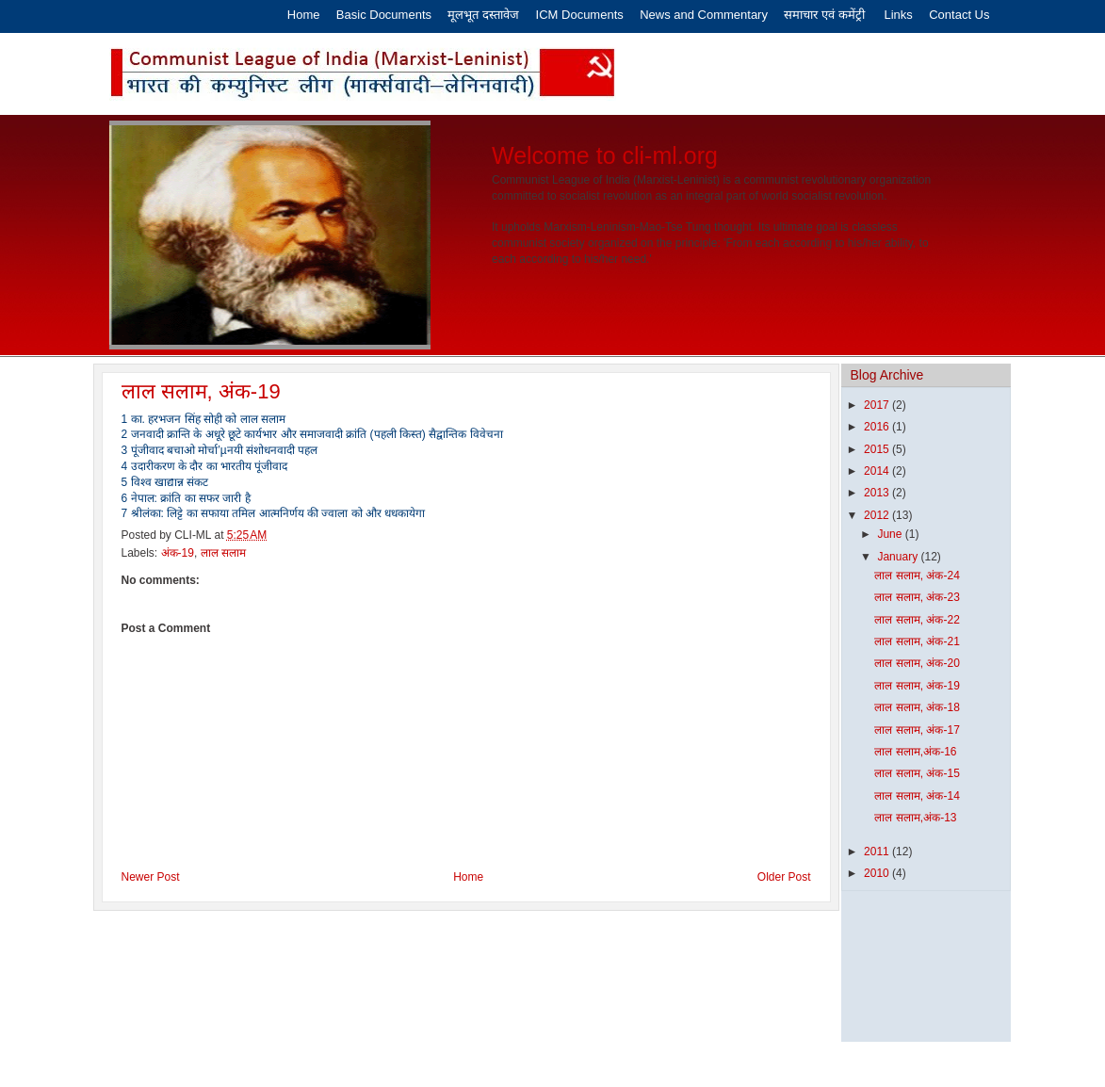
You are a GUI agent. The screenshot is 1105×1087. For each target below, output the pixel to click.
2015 (878, 449)
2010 (878, 873)
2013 (878, 492)
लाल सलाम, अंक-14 (916, 796)
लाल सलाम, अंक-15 (916, 773)
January (898, 556)
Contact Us (959, 15)
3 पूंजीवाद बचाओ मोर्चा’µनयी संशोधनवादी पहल (220, 450)
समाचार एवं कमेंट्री (826, 15)
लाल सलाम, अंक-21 (916, 641)
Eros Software (506, 1064)
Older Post (784, 877)
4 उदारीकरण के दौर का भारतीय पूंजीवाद (205, 466)
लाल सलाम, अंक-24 (916, 575)
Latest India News (655, 1064)
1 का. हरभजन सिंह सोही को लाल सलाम (203, 419)
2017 (878, 405)
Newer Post (151, 877)
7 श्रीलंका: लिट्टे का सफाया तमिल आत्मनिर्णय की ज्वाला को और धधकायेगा (274, 513)
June (890, 534)
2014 (878, 471)
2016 (878, 426)
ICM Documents (580, 15)
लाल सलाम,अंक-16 (915, 751)
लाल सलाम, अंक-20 (916, 663)
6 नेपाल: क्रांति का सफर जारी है (186, 498)
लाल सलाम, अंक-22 (916, 619)
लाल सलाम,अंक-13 (915, 817)
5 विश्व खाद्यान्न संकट (165, 482)
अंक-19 (177, 553)
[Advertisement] (900, 978)
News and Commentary (704, 15)
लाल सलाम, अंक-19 (201, 391)
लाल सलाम (223, 553)
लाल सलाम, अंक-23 (916, 597)
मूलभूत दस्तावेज (484, 15)
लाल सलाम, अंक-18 (916, 707)
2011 (878, 851)
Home (303, 15)
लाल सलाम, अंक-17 (916, 730)
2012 (878, 515)
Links (898, 15)
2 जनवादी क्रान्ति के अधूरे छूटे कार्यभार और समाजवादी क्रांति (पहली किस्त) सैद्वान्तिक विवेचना (312, 434)
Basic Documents (383, 15)
